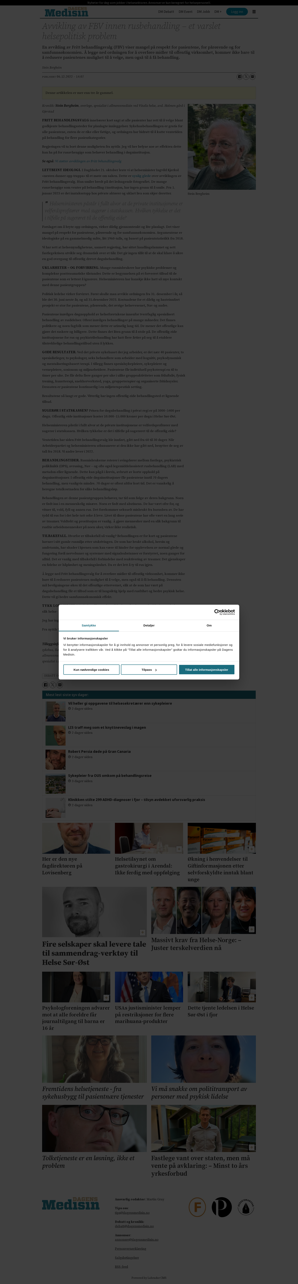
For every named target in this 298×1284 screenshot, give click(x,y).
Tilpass (149, 669)
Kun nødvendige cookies (91, 669)
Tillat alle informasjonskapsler (206, 669)
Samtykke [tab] (89, 625)
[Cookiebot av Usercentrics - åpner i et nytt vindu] (217, 612)
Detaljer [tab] (149, 625)
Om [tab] (209, 625)
